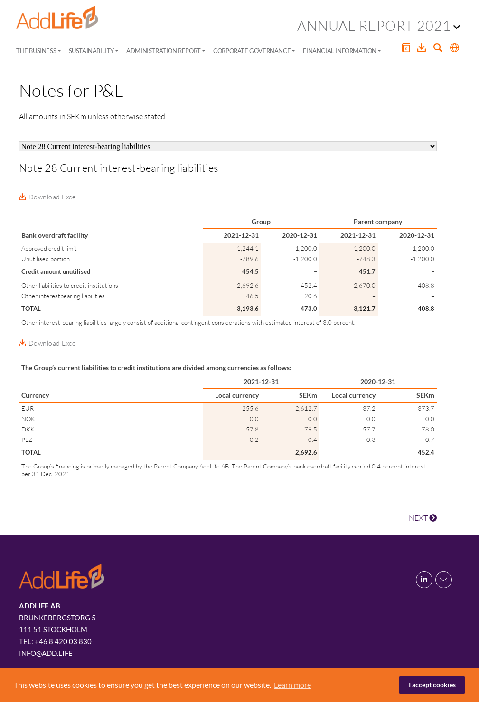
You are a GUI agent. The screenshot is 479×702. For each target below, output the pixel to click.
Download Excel (52, 196)
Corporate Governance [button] (252, 51)
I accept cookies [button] (432, 685)
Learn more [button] (292, 684)
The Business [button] (36, 51)
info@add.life (46, 653)
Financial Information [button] (339, 51)
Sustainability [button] (91, 51)
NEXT (423, 518)
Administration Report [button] (163, 51)
